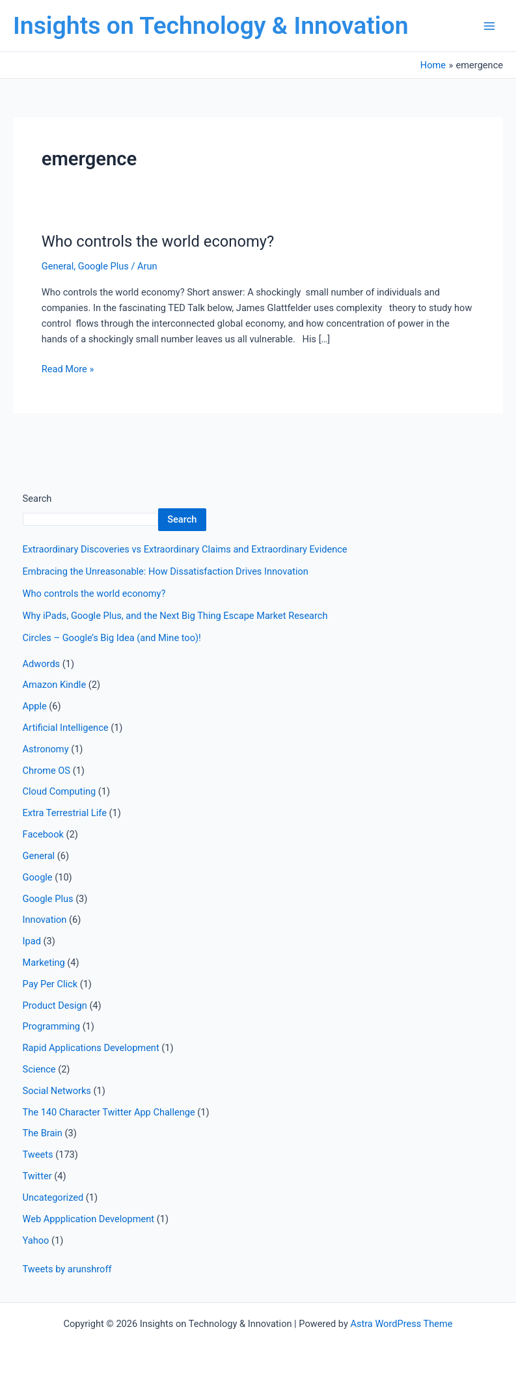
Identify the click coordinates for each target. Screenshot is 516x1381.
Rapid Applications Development (91, 1048)
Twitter (37, 1176)
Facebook (43, 834)
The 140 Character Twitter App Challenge (109, 1112)
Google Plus (103, 266)
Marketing (44, 962)
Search (37, 498)
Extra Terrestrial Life (65, 813)
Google (38, 877)
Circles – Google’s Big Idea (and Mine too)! (112, 638)
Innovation (45, 919)
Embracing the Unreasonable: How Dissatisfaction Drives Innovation (165, 571)
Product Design (55, 1005)
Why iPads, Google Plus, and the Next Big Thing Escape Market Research (175, 616)
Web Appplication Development (89, 1219)
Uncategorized (53, 1197)
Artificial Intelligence (66, 727)
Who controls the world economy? (158, 241)
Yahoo (36, 1240)
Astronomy (46, 749)
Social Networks (57, 1091)
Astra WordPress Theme (401, 1324)
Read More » (68, 368)
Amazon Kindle (55, 684)
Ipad (32, 941)
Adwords (42, 664)
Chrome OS (46, 770)
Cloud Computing (59, 791)
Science (39, 1069)
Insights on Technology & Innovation (211, 25)
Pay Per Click (50, 984)
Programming (51, 1026)
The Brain (42, 1133)
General (58, 266)
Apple (35, 706)
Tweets (38, 1154)
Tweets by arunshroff (67, 1269)
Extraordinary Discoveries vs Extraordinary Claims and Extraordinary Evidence (185, 549)
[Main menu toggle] (489, 26)
